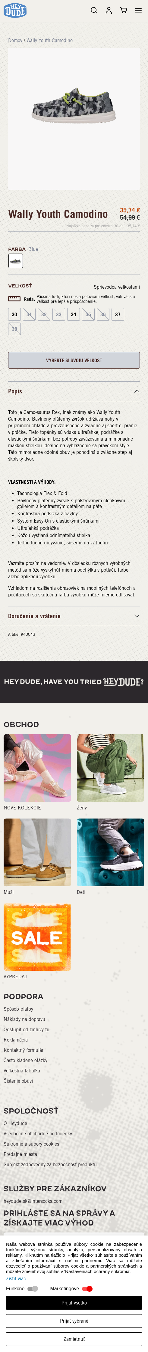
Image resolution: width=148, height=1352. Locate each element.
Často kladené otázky (25, 1060)
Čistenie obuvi (18, 1081)
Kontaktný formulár (23, 1050)
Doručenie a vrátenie (34, 616)
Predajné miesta (20, 1154)
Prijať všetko (74, 1303)
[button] (138, 10)
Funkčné (15, 1288)
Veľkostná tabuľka (22, 1071)
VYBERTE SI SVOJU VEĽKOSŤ (74, 360)
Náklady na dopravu (24, 1019)
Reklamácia (16, 1040)
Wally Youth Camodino (50, 40)
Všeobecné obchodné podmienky (38, 1134)
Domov (15, 40)
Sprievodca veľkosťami (117, 287)
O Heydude (15, 1123)
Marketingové (64, 1288)
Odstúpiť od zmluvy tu (26, 1029)
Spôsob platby (18, 1009)
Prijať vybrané (74, 1321)
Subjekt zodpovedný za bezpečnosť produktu (50, 1164)
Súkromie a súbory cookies (31, 1144)
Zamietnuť (74, 1339)
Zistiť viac (16, 1278)
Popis (15, 391)
